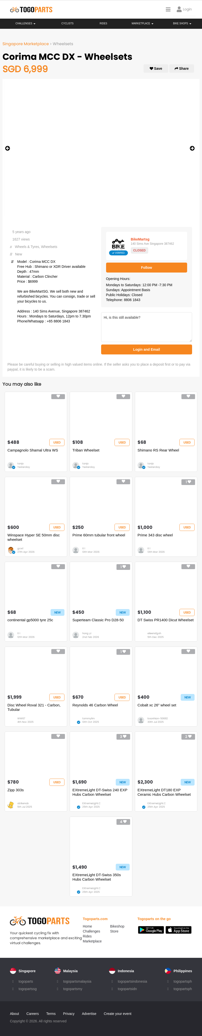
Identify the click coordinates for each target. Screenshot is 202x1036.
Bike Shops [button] (182, 23)
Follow (146, 268)
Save (156, 68)
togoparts (26, 981)
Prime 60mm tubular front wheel (98, 535)
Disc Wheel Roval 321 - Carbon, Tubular (33, 707)
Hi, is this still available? (146, 327)
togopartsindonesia (132, 981)
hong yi (86, 633)
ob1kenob (23, 803)
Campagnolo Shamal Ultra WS (32, 450)
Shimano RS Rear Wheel (158, 450)
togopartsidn (127, 989)
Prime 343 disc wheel (155, 535)
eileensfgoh (154, 633)
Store (114, 931)
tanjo (20, 463)
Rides (103, 23)
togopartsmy (72, 989)
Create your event (117, 1014)
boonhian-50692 (157, 718)
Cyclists (67, 23)
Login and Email (146, 349)
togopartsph (182, 981)
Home (87, 926)
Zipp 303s (15, 790)
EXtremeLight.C (91, 803)
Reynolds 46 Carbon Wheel (95, 705)
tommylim (88, 718)
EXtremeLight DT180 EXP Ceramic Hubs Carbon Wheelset (164, 792)
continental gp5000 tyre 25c (30, 620)
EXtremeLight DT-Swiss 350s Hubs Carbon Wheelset (96, 877)
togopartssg (28, 989)
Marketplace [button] (142, 23)
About (14, 1014)
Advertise (89, 1014)
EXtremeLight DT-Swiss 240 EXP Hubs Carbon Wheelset (99, 792)
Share (182, 68)
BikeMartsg (140, 239)
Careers (33, 1014)
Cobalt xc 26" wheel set (157, 705)
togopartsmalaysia (77, 981)
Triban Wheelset (85, 450)
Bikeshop (117, 926)
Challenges (25, 23)
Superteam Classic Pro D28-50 (98, 620)
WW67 (21, 718)
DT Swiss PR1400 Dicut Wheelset (166, 620)
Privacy (69, 1014)
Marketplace (92, 941)
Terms (51, 1014)
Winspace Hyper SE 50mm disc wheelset (33, 537)
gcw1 (20, 548)
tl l (83, 548)
